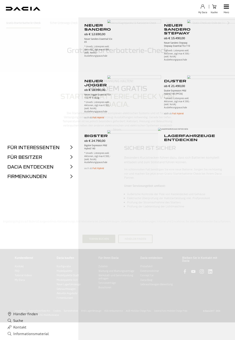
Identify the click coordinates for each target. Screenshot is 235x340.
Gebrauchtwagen (66, 289)
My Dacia (20, 280)
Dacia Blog (146, 280)
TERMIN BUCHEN (99, 239)
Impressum (20, 310)
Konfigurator (64, 266)
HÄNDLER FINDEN (135, 239)
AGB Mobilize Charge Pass (138, 310)
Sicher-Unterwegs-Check (63, 23)
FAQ (17, 271)
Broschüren (104, 287)
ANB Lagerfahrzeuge (91, 310)
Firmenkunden (65, 298)
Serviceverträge (107, 283)
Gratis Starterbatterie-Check (23, 23)
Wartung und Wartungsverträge (116, 271)
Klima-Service (174, 23)
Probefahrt (146, 266)
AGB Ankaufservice (113, 310)
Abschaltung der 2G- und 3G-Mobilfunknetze (37, 315)
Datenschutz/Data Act (39, 310)
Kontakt (19, 266)
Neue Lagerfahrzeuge (69, 284)
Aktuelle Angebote (67, 293)
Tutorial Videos (23, 275)
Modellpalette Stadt (68, 275)
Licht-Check (93, 23)
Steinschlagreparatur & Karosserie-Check (133, 23)
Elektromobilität (149, 271)
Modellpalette (64, 271)
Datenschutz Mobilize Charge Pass (170, 310)
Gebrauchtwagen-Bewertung (156, 284)
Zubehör (103, 266)
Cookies (57, 310)
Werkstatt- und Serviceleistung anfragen (115, 277)
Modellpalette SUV (67, 280)
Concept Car (147, 275)
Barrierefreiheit (71, 310)
